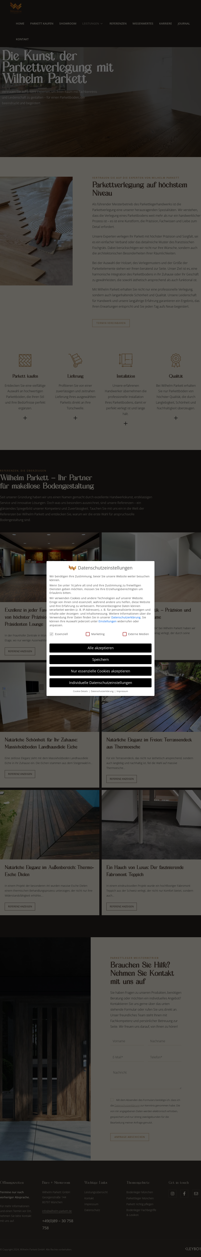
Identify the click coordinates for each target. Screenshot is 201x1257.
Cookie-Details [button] (80, 691)
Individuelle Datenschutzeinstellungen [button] (100, 682)
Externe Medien (136, 634)
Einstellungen (108, 621)
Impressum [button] (122, 691)
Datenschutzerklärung (126, 617)
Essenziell (58, 634)
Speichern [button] (100, 659)
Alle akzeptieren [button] (101, 647)
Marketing (95, 634)
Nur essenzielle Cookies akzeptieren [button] (100, 671)
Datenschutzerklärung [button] (102, 691)
